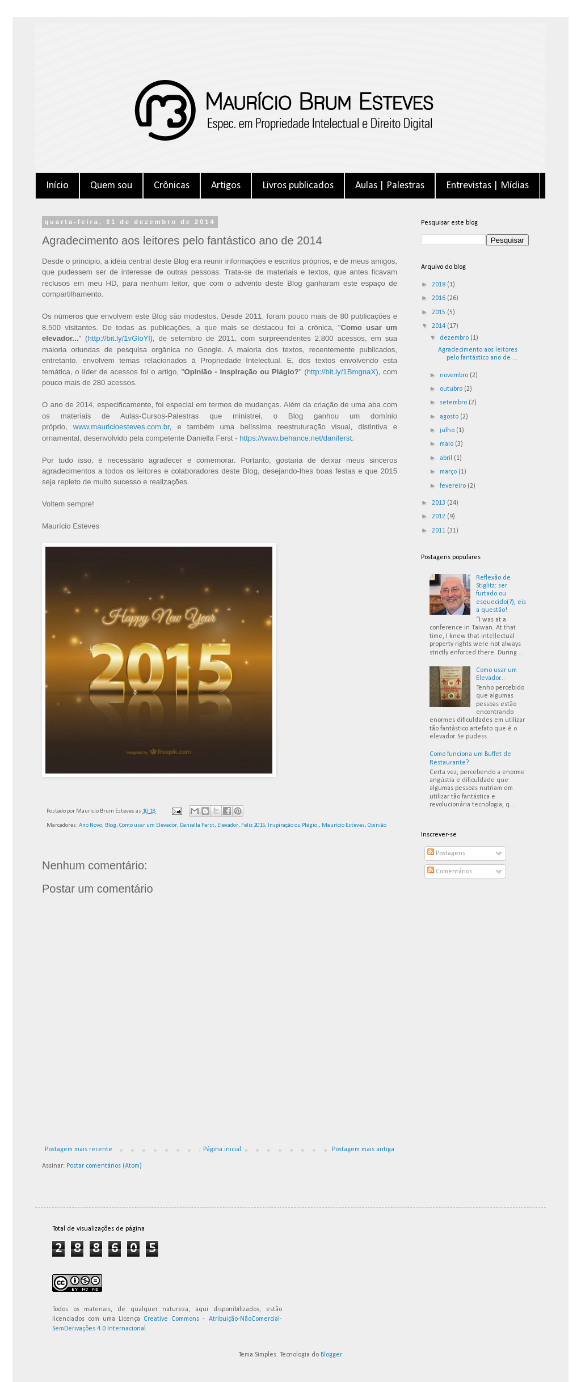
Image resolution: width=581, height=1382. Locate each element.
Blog (110, 825)
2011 (439, 530)
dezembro (455, 338)
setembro (454, 402)
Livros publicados (298, 185)
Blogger (331, 1354)
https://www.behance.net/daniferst (295, 438)
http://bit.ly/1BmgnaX (341, 371)
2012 (439, 516)
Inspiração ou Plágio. (293, 825)
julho (448, 430)
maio (447, 444)
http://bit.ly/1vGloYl (119, 338)
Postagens (446, 853)
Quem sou (111, 185)
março (449, 471)
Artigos (226, 185)
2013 (439, 503)
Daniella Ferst (197, 825)
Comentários (449, 871)
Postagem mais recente (78, 1149)
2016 (439, 298)
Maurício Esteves (343, 825)
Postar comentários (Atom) (104, 1166)
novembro (455, 375)
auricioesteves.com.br (133, 426)
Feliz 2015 (253, 825)
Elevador (227, 825)
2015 (439, 312)
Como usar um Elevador (148, 825)
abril (447, 458)
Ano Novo (90, 825)
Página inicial (222, 1149)
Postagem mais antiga (363, 1149)
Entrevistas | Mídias (487, 185)
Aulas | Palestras (389, 185)
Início (57, 185)
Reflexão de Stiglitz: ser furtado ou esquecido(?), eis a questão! (501, 594)
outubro (452, 389)
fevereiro (454, 486)
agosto (450, 416)
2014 (439, 326)
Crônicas (172, 185)
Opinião (377, 825)
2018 (439, 284)
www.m (85, 426)
